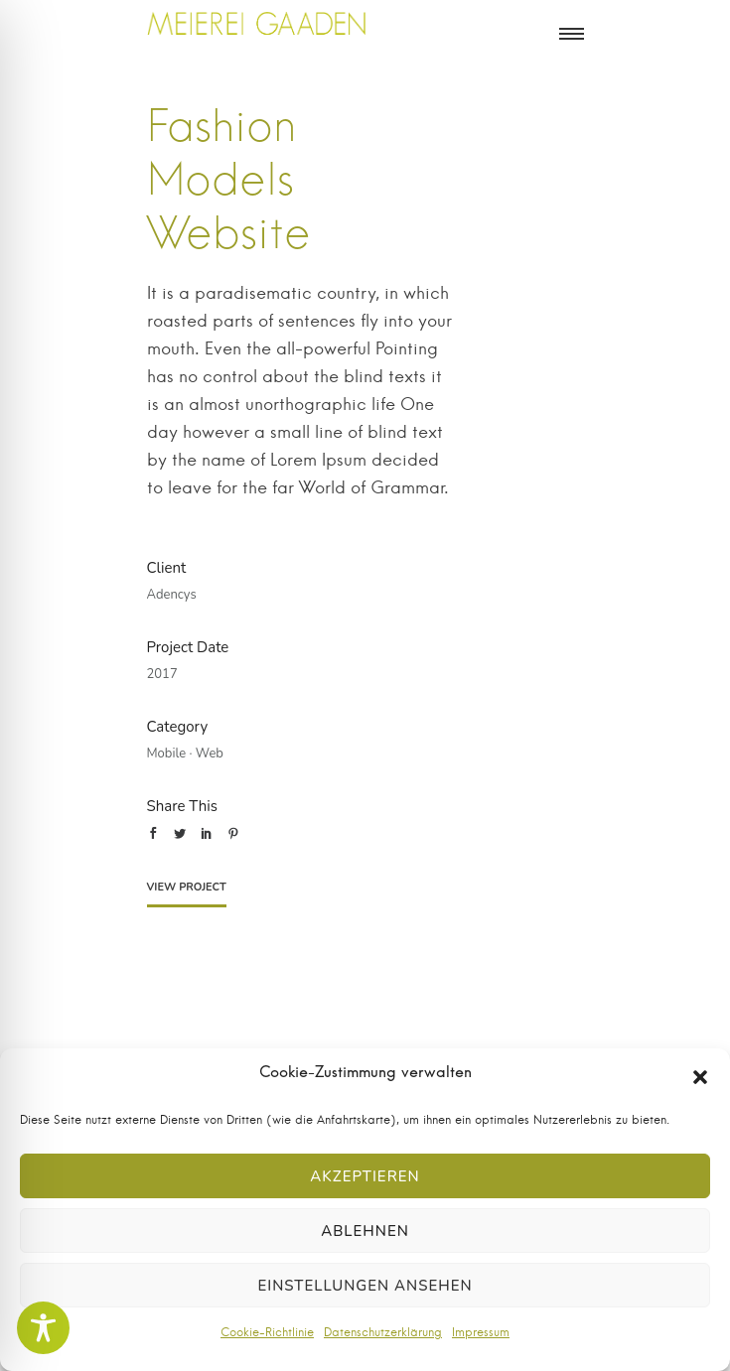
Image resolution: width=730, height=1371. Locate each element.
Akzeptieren (364, 1176)
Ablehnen (365, 1231)
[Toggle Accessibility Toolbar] (43, 1328)
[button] (700, 1077)
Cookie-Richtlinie (267, 1332)
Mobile (167, 753)
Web (209, 753)
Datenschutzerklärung (383, 1332)
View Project (186, 887)
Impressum (481, 1332)
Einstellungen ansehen (364, 1286)
